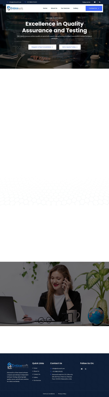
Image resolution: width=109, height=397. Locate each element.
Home (45, 8)
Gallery (75, 8)
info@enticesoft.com (14, 2)
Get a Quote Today (69, 47)
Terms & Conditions (49, 394)
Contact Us (94, 8)
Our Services (65, 8)
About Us (54, 8)
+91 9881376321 (31, 2)
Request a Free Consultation (42, 47)
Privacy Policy (62, 394)
